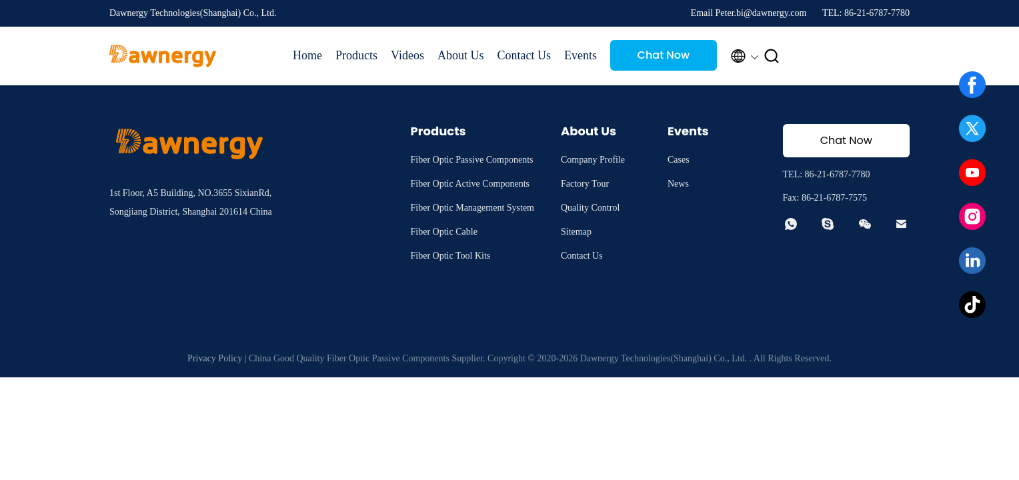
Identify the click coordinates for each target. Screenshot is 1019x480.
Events (580, 55)
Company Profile (593, 160)
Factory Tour (585, 184)
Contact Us (524, 55)
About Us (460, 55)
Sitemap (576, 232)
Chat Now (664, 55)
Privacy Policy (214, 358)
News (678, 184)
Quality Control (590, 208)
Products (356, 55)
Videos (407, 55)
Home (307, 55)
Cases (679, 160)
